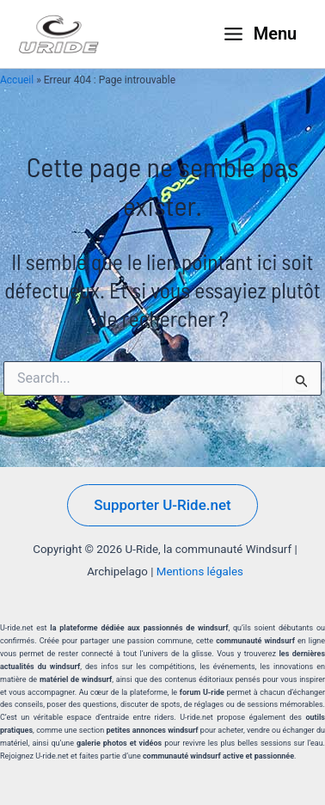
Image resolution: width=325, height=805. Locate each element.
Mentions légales (199, 571)
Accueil (17, 80)
